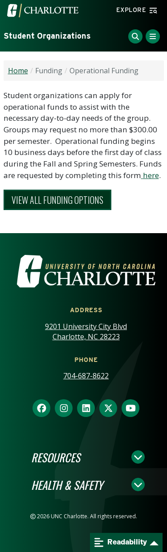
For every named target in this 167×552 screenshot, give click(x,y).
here (151, 175)
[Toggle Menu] (153, 36)
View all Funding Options (57, 200)
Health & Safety (67, 484)
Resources (55, 457)
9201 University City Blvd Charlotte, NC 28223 (86, 332)
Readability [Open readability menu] (120, 542)
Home (18, 70)
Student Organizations (47, 35)
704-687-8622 (86, 376)
